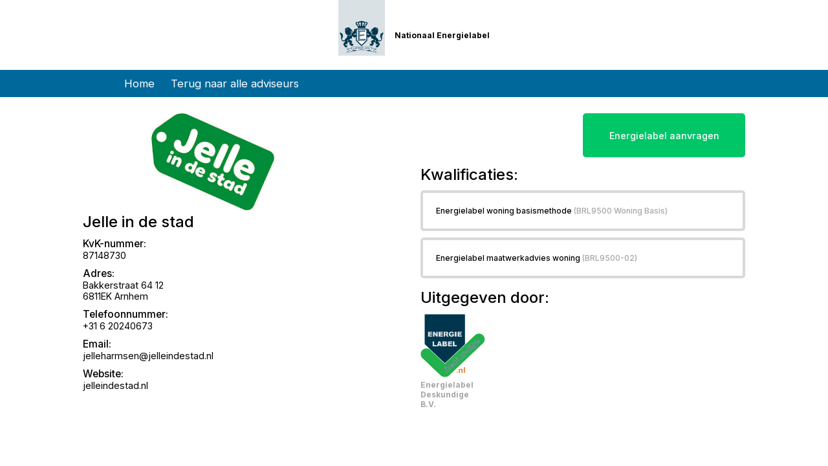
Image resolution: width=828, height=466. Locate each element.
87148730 (104, 255)
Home (139, 83)
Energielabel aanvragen (664, 135)
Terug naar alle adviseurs (235, 83)
